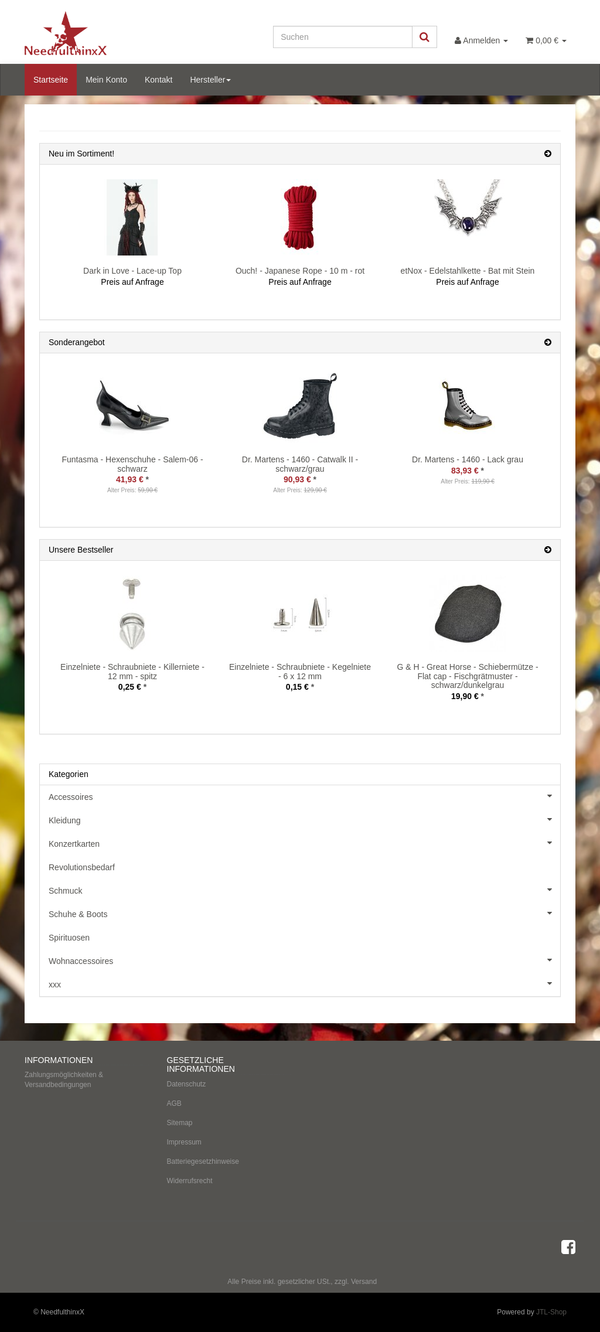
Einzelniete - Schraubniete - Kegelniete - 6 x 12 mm (300, 671)
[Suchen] (342, 37)
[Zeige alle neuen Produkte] (547, 153)
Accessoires (304, 795)
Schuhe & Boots (304, 913)
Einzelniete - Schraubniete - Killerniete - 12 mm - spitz (132, 671)
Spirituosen (69, 937)
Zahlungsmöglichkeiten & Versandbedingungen (64, 1080)
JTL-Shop (551, 1312)
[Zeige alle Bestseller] (547, 550)
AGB (174, 1103)
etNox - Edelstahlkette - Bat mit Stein (468, 270)
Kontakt (158, 79)
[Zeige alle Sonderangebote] (547, 342)
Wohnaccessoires (304, 959)
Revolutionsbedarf (82, 867)
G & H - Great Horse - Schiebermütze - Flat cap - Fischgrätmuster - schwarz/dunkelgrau (467, 676)
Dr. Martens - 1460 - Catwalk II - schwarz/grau (300, 464)
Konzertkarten (304, 842)
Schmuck (304, 889)
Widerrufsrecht (190, 1181)
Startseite (50, 79)
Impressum (184, 1142)
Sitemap (180, 1123)
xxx (304, 983)
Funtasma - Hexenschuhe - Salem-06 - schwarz (132, 464)
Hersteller (210, 79)
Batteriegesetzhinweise (203, 1161)
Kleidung (304, 819)
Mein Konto (106, 79)
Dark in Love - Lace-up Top (132, 270)
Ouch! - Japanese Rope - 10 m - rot (300, 270)
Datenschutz (186, 1084)
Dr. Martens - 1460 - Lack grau (467, 459)
